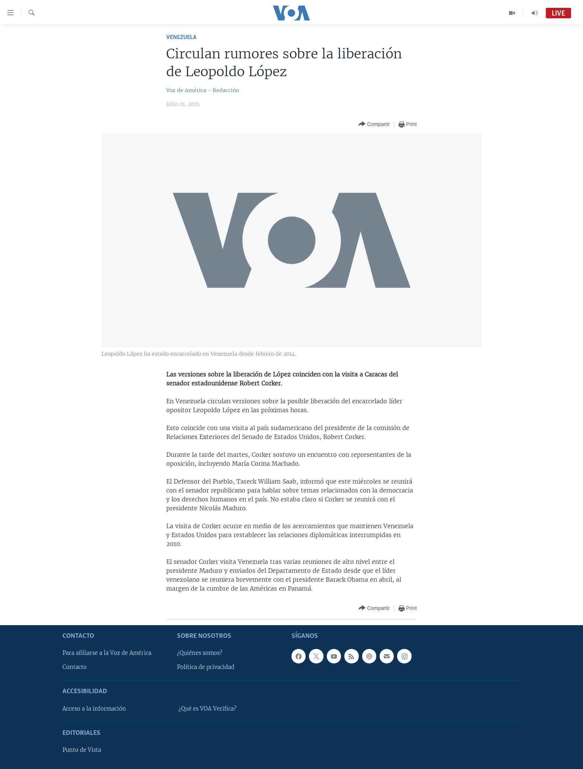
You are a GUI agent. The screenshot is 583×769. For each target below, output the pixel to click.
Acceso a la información (94, 708)
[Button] (374, 124)
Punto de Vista (81, 750)
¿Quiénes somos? (199, 653)
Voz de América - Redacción (202, 90)
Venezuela (181, 37)
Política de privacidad (205, 667)
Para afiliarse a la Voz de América (106, 653)
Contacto (74, 667)
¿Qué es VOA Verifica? (207, 708)
